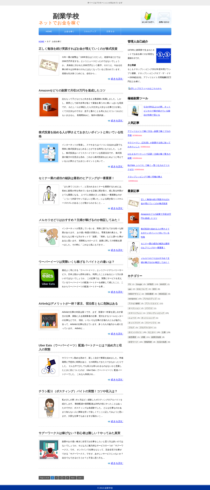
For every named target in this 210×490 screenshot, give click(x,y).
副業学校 (66, 16)
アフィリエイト (151, 304)
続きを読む (117, 78)
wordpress (132, 299)
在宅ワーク (133, 342)
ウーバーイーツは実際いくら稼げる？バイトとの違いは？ (76, 261)
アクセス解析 (134, 304)
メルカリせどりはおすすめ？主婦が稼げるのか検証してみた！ (79, 220)
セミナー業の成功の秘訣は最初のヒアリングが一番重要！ (76, 178)
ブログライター (146, 328)
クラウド (149, 308)
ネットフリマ (134, 323)
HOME (49, 31)
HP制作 (150, 284)
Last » (80, 478)
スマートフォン (135, 313)
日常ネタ (110, 31)
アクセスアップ (149, 299)
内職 (143, 337)
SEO (154, 289)
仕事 (164, 332)
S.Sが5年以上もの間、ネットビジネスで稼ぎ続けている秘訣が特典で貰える (157, 111)
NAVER (163, 284)
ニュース (132, 318)
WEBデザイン (134, 294)
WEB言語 (163, 294)
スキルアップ (90, 31)
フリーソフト (150, 323)
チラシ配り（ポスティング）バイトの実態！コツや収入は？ (78, 391)
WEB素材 (150, 294)
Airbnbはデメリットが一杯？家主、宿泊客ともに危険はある (78, 303)
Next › (73, 478)
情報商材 (148, 342)
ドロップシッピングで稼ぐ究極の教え (145, 177)
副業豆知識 (156, 337)
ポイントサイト (135, 332)
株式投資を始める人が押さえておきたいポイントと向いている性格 (155, 233)
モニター (152, 332)
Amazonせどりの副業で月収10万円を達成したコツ (72, 90)
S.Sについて (142, 289)
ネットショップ (148, 318)
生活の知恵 (162, 342)
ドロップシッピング (155, 313)
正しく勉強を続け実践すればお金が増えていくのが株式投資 (78, 48)
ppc (129, 289)
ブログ (131, 328)
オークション (134, 308)
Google (139, 284)
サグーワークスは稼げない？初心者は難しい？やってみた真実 (79, 433)
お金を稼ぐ (69, 31)
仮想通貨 (132, 337)
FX (129, 284)
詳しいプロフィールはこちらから (146, 88)
